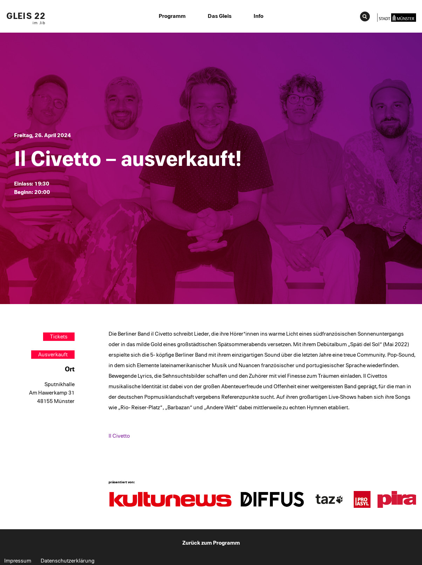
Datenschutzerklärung (68, 561)
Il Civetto (119, 436)
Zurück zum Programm (211, 543)
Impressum (17, 561)
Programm (172, 16)
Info (258, 16)
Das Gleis (219, 16)
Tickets (59, 336)
